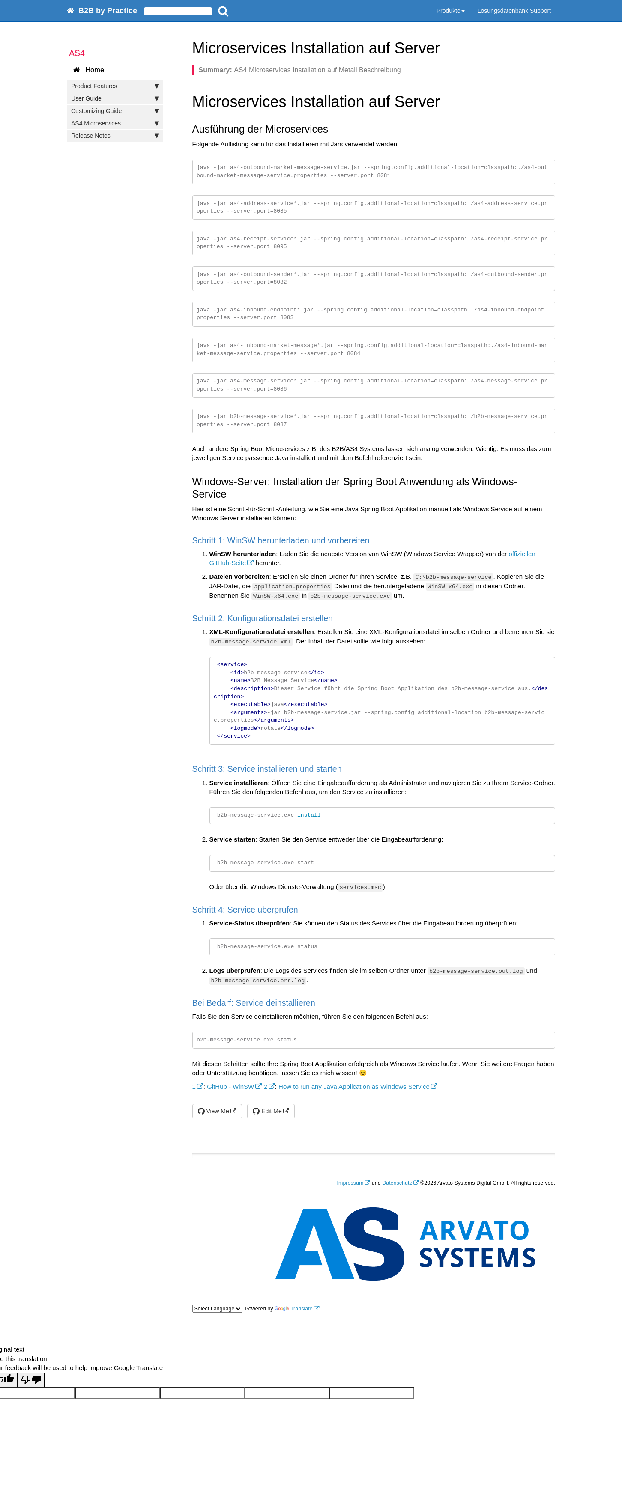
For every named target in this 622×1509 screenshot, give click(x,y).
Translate (294, 1309)
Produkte (451, 10)
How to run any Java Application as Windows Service (354, 1086)
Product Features (115, 86)
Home (88, 70)
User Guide (115, 98)
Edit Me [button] (267, 1111)
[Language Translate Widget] (217, 1309)
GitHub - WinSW (230, 1086)
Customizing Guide (115, 111)
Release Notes (115, 135)
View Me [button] (213, 1111)
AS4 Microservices (115, 123)
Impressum (350, 1183)
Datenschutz (397, 1183)
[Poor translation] (31, 1380)
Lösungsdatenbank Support (514, 10)
